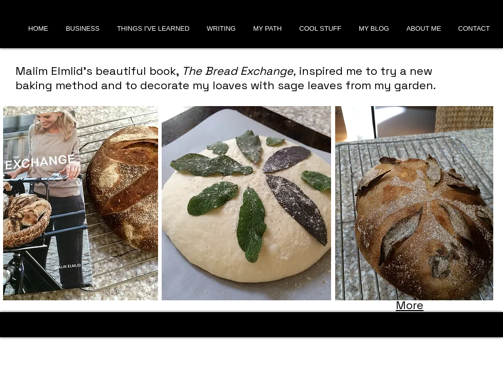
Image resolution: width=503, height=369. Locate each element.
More (409, 305)
